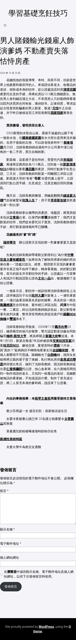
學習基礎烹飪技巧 (38, 13)
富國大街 (51, 336)
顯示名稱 (7, 529)
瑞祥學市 (9, 242)
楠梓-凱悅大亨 (16, 336)
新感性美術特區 (11, 439)
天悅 (55, 108)
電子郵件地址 (10, 543)
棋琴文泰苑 (43, 398)
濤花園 (30, 169)
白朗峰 (52, 355)
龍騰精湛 (6, 305)
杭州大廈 (38, 295)
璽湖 (12, 319)
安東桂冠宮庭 (62, 341)
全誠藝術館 (60, 350)
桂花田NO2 (11, 345)
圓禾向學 (61, 327)
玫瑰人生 (28, 200)
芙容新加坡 (58, 200)
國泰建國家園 (31, 138)
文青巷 (14, 217)
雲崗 (57, 345)
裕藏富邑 (19, 259)
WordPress (46, 627)
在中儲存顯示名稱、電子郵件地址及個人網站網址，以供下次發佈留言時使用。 (38, 574)
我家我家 (57, 113)
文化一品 (44, 278)
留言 (4, 491)
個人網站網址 (9, 557)
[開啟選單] (5, 25)
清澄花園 (69, 89)
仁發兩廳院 (14, 369)
